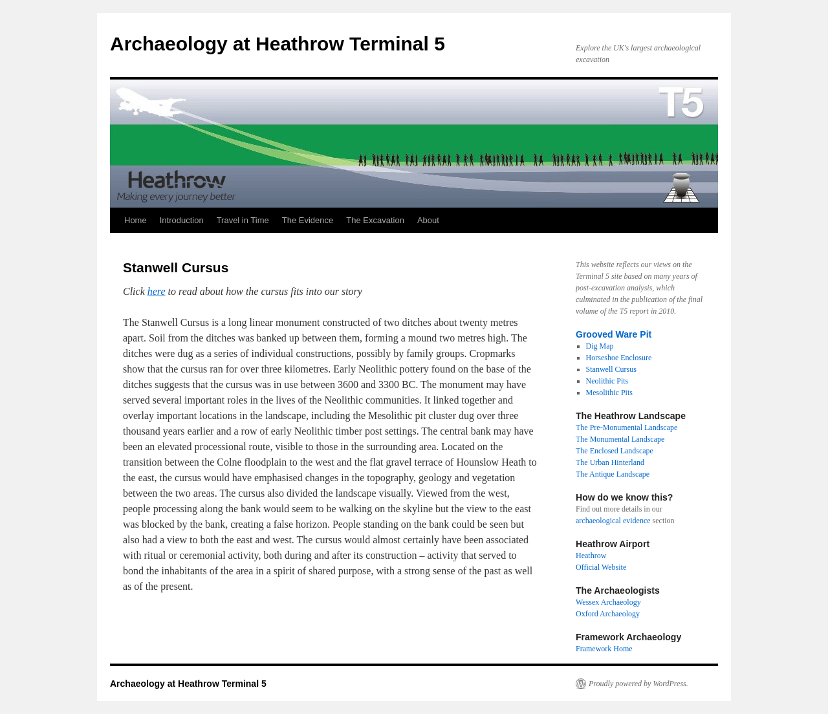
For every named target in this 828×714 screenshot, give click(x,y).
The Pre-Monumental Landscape (626, 427)
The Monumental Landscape (620, 439)
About (428, 220)
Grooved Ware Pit (613, 334)
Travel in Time (243, 220)
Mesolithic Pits (609, 392)
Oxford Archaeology (608, 613)
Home (135, 220)
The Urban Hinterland (610, 462)
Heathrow (591, 555)
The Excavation (375, 220)
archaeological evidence (613, 520)
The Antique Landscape (612, 474)
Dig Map (600, 346)
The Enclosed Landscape (614, 450)
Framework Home (604, 648)
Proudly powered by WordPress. (638, 683)
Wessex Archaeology (608, 602)
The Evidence (308, 220)
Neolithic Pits (607, 380)
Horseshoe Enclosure (619, 357)
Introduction (182, 220)
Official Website (601, 567)
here (156, 291)
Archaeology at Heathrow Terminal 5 (277, 43)
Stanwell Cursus (611, 369)
